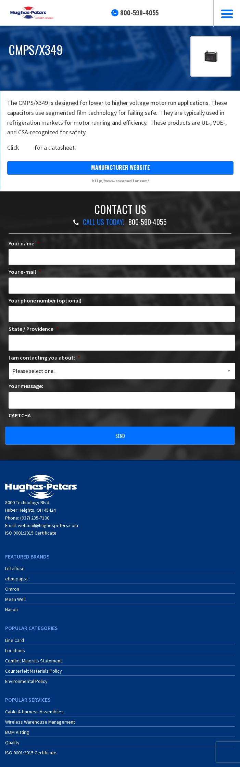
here (27, 147)
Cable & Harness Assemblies (34, 708)
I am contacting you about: (44, 357)
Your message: (26, 385)
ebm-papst (16, 575)
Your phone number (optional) (45, 300)
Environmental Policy (26, 677)
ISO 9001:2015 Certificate (30, 529)
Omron (12, 585)
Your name (24, 243)
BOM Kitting (17, 728)
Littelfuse (15, 565)
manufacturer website (120, 167)
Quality (12, 739)
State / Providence (34, 328)
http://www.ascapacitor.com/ (120, 180)
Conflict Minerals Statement (33, 657)
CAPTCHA (20, 415)
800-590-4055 (139, 12)
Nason (11, 606)
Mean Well (15, 595)
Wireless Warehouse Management (40, 718)
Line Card (14, 636)
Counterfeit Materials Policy (33, 667)
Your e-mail (25, 271)
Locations (15, 646)
